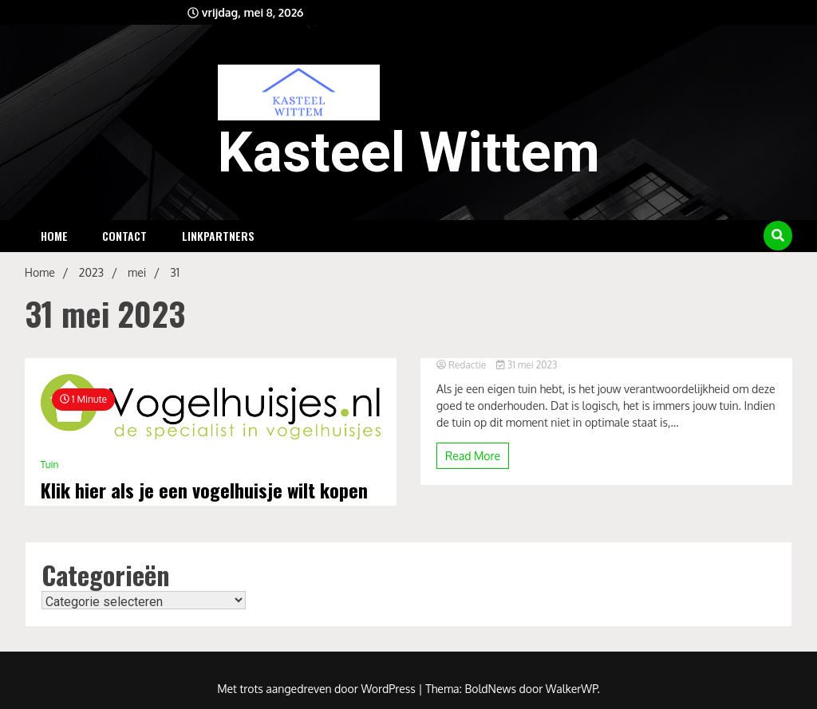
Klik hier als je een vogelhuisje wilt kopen (204, 490)
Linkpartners (218, 235)
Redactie (462, 365)
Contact (124, 235)
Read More (472, 456)
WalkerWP (572, 688)
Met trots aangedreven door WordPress (317, 688)
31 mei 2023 (526, 365)
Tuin (50, 465)
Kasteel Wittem (409, 152)
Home (54, 235)
